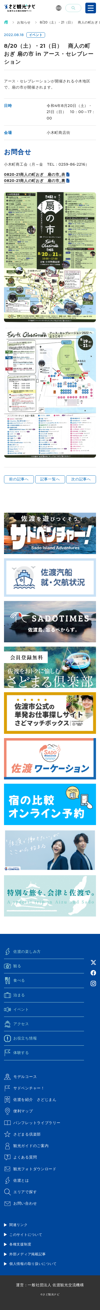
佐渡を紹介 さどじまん (30, 1099)
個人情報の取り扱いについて (33, 1263)
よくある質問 (20, 1157)
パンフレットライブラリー (32, 1122)
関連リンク (18, 1225)
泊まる (14, 995)
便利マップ (18, 1111)
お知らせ (23, 22)
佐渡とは (16, 1180)
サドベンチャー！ (24, 1088)
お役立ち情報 (20, 1038)
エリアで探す (20, 1192)
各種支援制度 (20, 1244)
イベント (16, 1009)
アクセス (16, 1024)
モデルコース (20, 1076)
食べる (14, 980)
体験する (16, 1052)
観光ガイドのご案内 (26, 1145)
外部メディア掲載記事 (27, 1254)
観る (12, 966)
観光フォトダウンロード (30, 1168)
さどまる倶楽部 (22, 1134)
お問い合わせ (20, 1203)
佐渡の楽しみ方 (22, 951)
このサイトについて (25, 1234)
